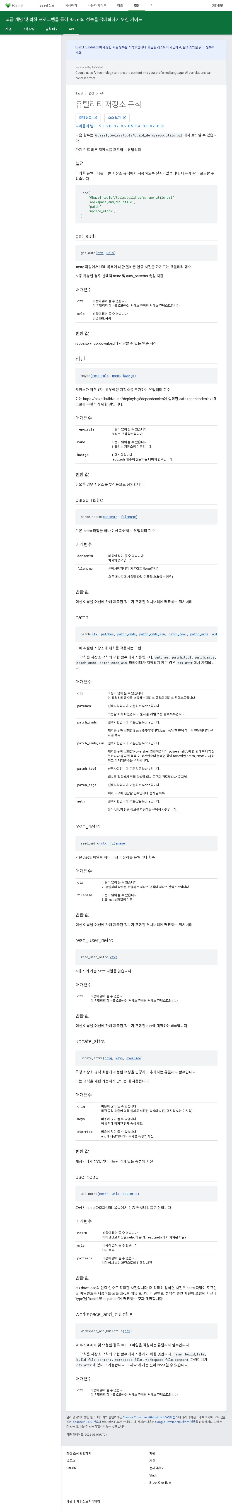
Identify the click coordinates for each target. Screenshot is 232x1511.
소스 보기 (117, 117)
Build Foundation (87, 47)
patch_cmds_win (152, 634)
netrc (103, 1193)
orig (108, 1058)
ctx (100, 253)
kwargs (128, 376)
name (116, 376)
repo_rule (100, 376)
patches (107, 634)
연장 (91, 93)
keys (119, 1058)
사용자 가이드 (97, 5)
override (133, 1058)
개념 (8, 29)
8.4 (137, 126)
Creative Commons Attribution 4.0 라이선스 (150, 1417)
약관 (69, 1501)
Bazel (79, 93)
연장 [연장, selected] (137, 5)
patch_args (199, 634)
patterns (130, 1193)
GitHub (217, 5)
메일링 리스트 (156, 47)
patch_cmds (126, 634)
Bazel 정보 (47, 5)
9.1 (101, 126)
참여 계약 (189, 47)
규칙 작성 (28, 29)
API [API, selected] (71, 29)
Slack (153, 1475)
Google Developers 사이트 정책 (175, 1422)
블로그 (70, 1461)
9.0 (108, 126)
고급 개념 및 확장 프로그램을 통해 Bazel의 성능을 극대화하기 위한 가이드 (73, 19)
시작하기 (71, 5)
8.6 (123, 126)
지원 (152, 1461)
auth (215, 634)
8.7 (116, 126)
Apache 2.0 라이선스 (85, 1422)
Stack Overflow (160, 1482)
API (102, 93)
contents (110, 517)
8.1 (160, 126)
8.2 (152, 126)
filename (128, 517)
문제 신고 (88, 117)
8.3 (145, 126)
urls (110, 253)
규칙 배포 (52, 29)
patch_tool (178, 634)
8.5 (130, 126)
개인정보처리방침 (88, 1501)
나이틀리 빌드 (86, 126)
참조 (120, 5)
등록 (209, 47)
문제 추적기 (157, 1468)
